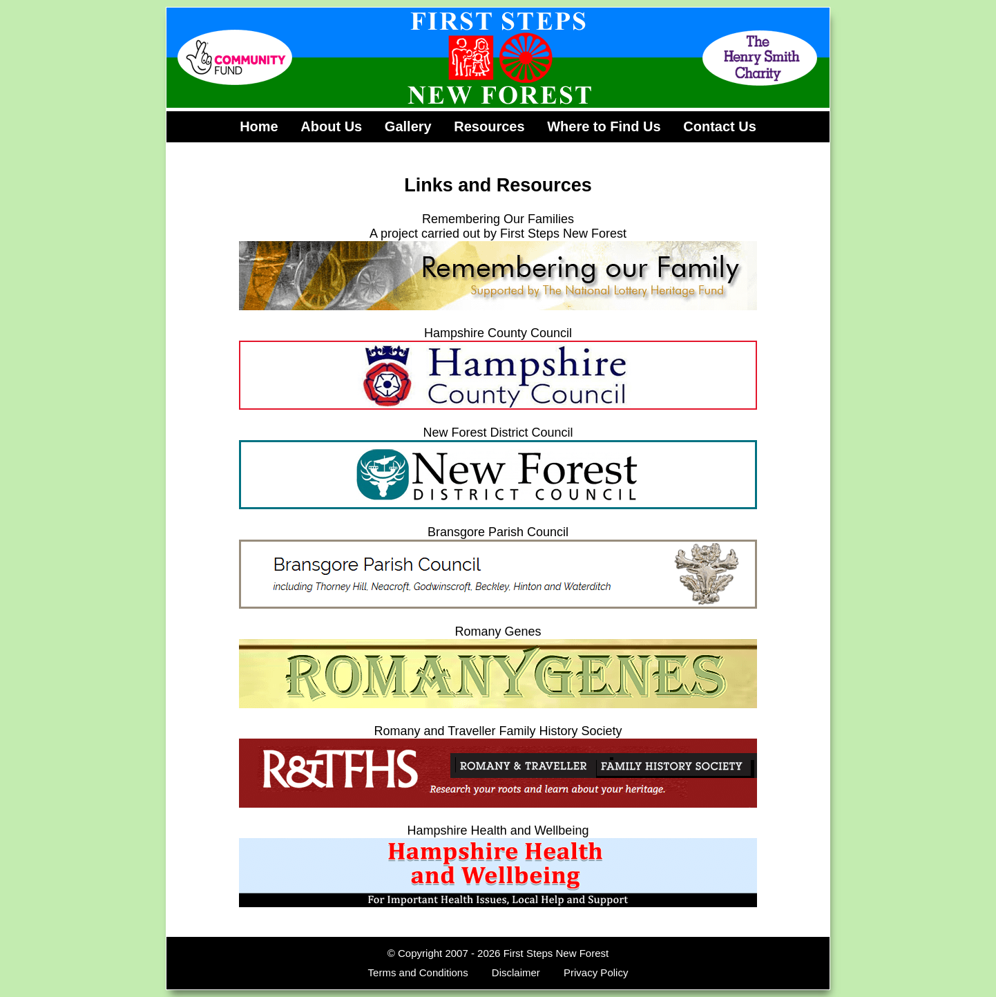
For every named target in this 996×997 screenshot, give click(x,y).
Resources (489, 126)
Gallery (408, 126)
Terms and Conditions (418, 972)
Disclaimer (516, 972)
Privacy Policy (596, 972)
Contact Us (719, 126)
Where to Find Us (603, 126)
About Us (331, 126)
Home (259, 126)
